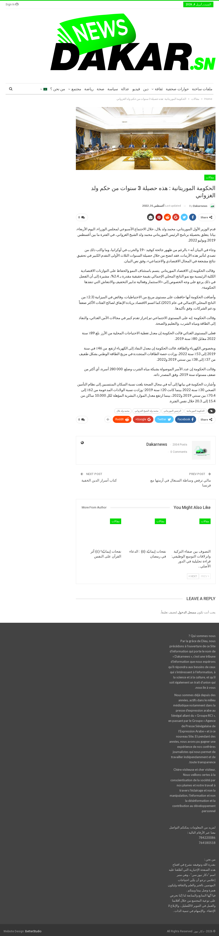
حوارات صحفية (177, 89)
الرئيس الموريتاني (172, 410)
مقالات (210, 177)
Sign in (12, 4)
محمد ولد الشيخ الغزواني (146, 410)
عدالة (125, 89)
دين (145, 89)
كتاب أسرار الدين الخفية (99, 478)
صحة (100, 89)
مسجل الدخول (187, 610)
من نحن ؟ (57, 89)
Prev (205, 574)
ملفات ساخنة (202, 89)
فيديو (136, 89)
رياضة (89, 89)
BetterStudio (33, 929)
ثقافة (159, 89)
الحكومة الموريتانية (196, 410)
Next (193, 574)
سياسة (112, 89)
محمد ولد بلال (123, 410)
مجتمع (76, 89)
